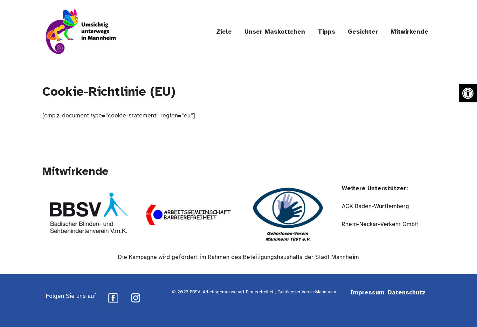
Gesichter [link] (363, 31)
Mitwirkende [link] (409, 31)
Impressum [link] (367, 292)
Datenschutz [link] (407, 292)
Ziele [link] (224, 31)
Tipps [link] (326, 31)
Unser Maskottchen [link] (274, 31)
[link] (468, 93)
